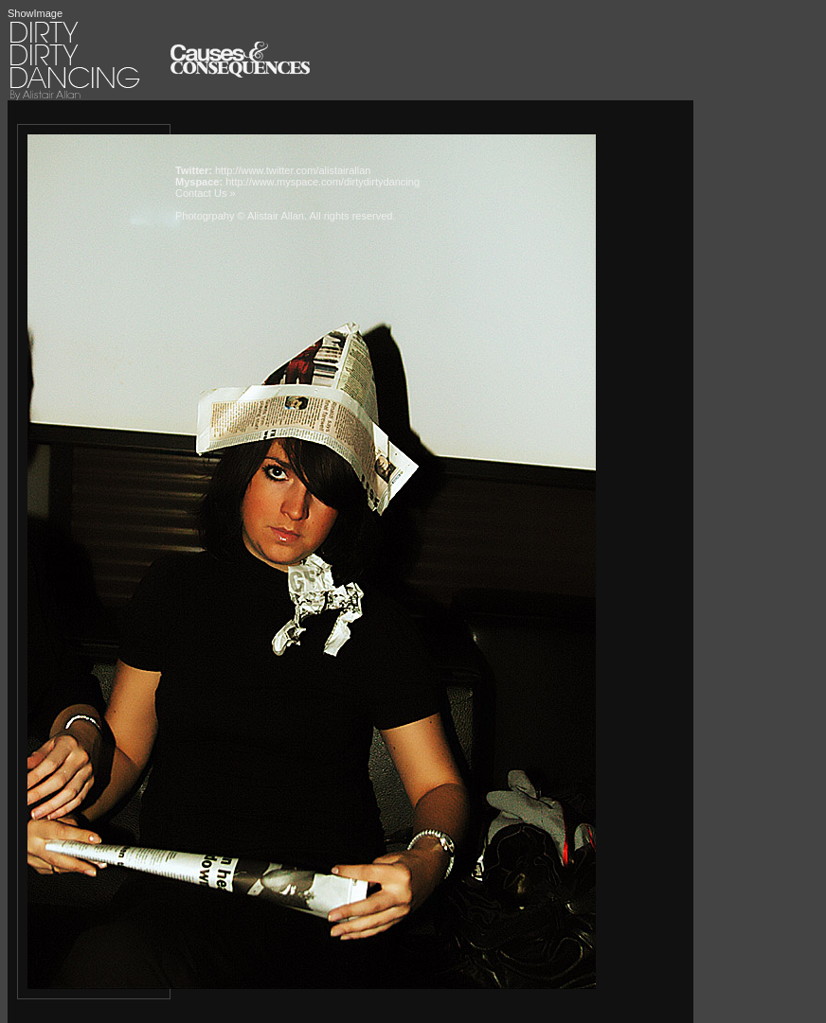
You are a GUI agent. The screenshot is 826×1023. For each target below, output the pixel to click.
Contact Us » (205, 193)
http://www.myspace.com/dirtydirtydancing (322, 181)
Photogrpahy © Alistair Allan (239, 215)
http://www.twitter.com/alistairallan (292, 170)
